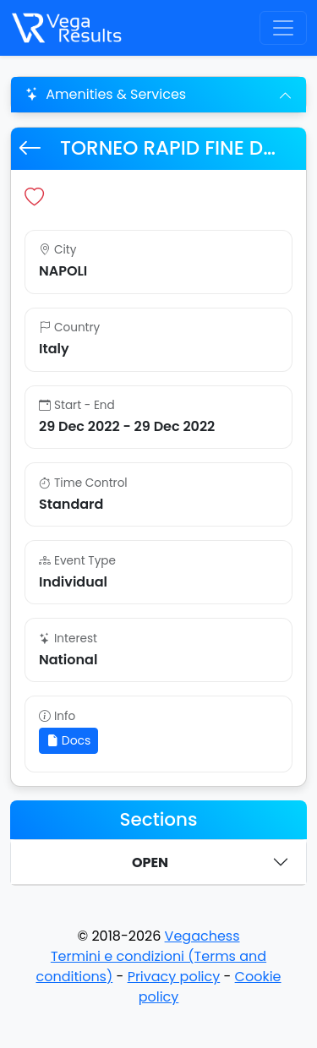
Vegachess (202, 936)
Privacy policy (174, 976)
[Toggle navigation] (283, 28)
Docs (68, 740)
